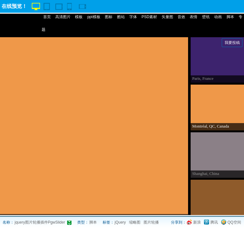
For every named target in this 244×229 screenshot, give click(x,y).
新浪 (197, 222)
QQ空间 (234, 222)
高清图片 (63, 17)
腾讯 (214, 222)
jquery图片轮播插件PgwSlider (40, 222)
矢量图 (167, 17)
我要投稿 (232, 42)
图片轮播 (151, 222)
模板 (79, 17)
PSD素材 (149, 17)
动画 (218, 17)
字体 (133, 17)
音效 (181, 17)
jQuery (120, 222)
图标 (108, 17)
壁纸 (206, 17)
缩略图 (134, 222)
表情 (193, 17)
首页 (47, 17)
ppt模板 (93, 17)
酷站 (121, 17)
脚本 (230, 17)
